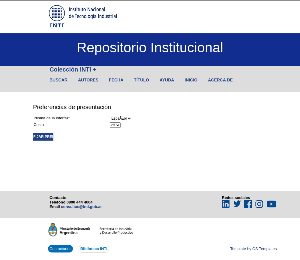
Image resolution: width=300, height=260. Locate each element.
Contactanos (60, 248)
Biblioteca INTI (93, 248)
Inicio (190, 80)
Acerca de (220, 80)
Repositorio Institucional (150, 47)
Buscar (59, 80)
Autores (88, 80)
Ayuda (167, 80)
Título (141, 80)
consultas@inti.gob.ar (81, 206)
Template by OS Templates (253, 248)
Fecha (116, 80)
